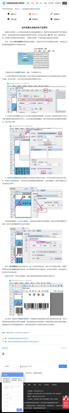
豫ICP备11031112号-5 (39, 396)
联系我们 (58, 3)
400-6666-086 (38, 393)
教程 (41, 3)
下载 (36, 3)
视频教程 (55, 19)
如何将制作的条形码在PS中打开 (18, 338)
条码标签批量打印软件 (39, 408)
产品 (32, 3)
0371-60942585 (47, 393)
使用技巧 (55, 14)
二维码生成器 (59, 405)
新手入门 (17, 9)
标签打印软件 (10, 332)
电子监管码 (18, 332)
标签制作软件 (50, 405)
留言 (40, 384)
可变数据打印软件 (31, 405)
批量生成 (26, 332)
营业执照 (48, 411)
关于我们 (51, 3)
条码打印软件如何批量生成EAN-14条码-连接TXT (23, 341)
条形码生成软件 (41, 405)
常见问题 (12, 19)
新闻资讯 (33, 19)
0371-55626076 (57, 393)
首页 (28, 2)
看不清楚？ (25, 366)
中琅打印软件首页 (7, 9)
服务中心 (12, 14)
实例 (45, 3)
